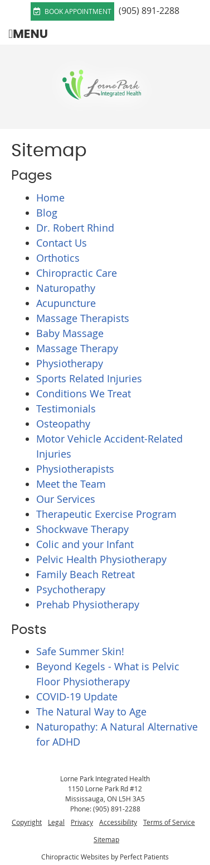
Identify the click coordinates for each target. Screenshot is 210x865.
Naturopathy (65, 288)
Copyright (27, 822)
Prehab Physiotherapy (87, 604)
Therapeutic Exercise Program (106, 514)
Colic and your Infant (85, 544)
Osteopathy (63, 423)
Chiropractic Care (76, 273)
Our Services (65, 499)
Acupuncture (66, 303)
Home (50, 197)
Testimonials (66, 408)
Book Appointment (72, 11)
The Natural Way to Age (91, 711)
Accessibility (118, 822)
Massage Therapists (82, 318)
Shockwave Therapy (82, 529)
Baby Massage (70, 333)
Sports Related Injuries (89, 378)
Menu (28, 33)
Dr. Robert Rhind (75, 227)
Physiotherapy (69, 363)
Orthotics (58, 258)
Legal (56, 822)
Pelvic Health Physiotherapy (101, 559)
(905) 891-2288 (149, 10)
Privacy (82, 822)
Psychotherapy (70, 589)
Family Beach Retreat (85, 574)
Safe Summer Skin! (80, 651)
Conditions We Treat (83, 393)
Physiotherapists (75, 468)
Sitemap (106, 839)
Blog (46, 212)
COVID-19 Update (77, 696)
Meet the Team (71, 484)
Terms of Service (169, 822)
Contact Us (61, 242)
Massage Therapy (77, 348)
